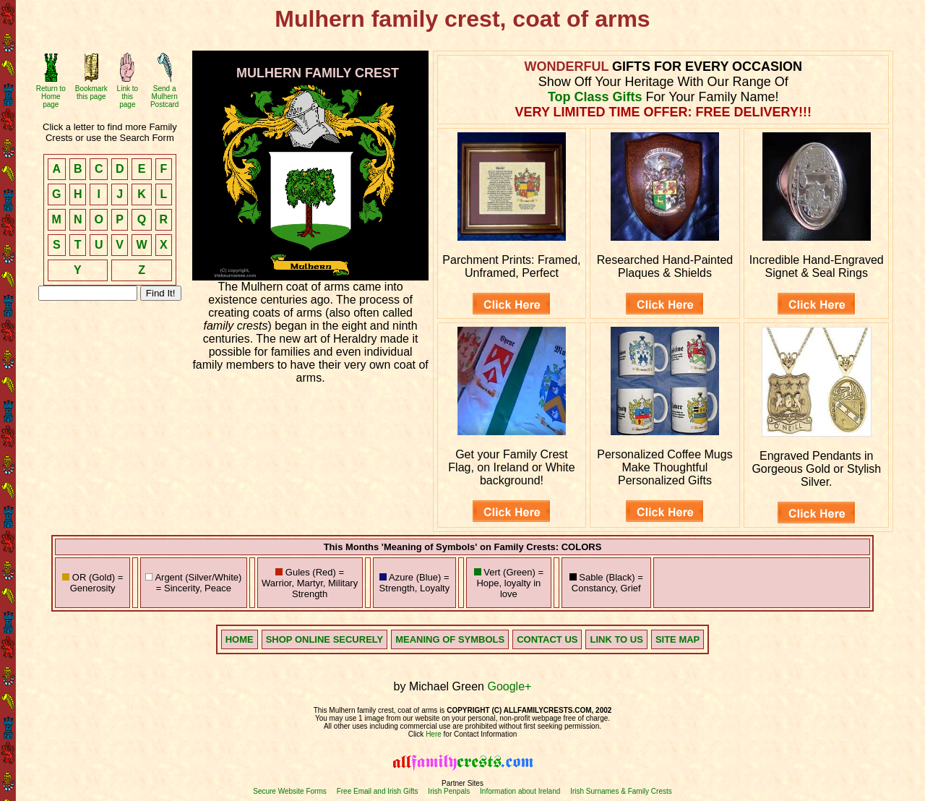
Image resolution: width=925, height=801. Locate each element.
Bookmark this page (91, 92)
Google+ (509, 686)
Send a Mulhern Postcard (164, 96)
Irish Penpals (449, 791)
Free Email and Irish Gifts (377, 791)
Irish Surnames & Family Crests (621, 791)
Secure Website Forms (290, 791)
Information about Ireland (520, 791)
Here (434, 734)
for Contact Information (479, 734)
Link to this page (127, 96)
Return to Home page (51, 96)
